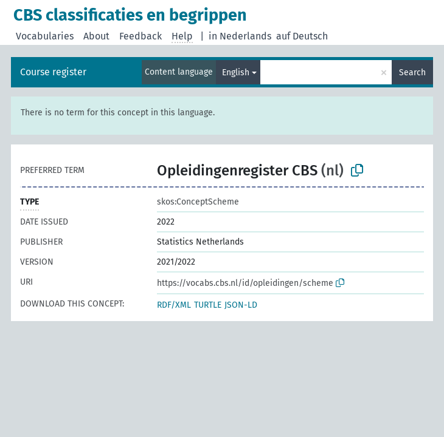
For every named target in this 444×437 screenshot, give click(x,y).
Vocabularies (45, 36)
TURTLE (207, 305)
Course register (53, 72)
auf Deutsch (302, 36)
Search (412, 72)
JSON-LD (240, 305)
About (96, 36)
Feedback (140, 36)
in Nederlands (240, 36)
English (235, 72)
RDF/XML (174, 305)
